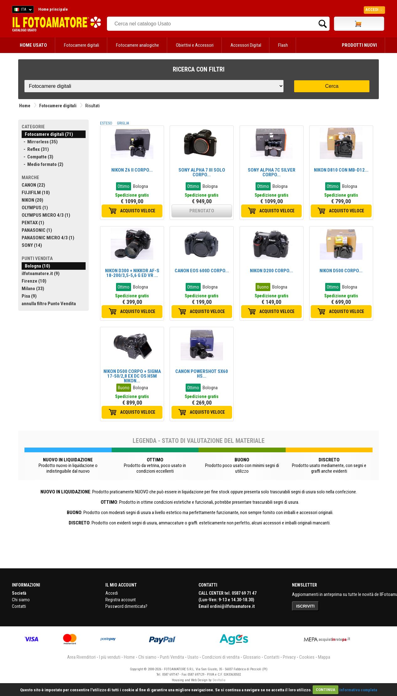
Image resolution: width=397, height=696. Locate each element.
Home (24, 105)
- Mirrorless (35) (40, 142)
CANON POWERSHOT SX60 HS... (201, 374)
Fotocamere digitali (81, 45)
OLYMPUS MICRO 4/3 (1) (46, 215)
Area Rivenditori (81, 657)
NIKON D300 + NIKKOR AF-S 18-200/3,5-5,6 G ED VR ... (132, 273)
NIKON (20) (32, 200)
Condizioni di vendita (221, 657)
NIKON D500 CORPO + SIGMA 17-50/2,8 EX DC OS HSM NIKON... (132, 376)
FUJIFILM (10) (36, 192)
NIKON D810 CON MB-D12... (341, 170)
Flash (283, 45)
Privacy (289, 657)
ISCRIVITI (305, 606)
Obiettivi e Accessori (195, 45)
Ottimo (124, 186)
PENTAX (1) (33, 223)
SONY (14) (32, 245)
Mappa (324, 657)
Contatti (19, 606)
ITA (22, 10)
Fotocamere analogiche (137, 45)
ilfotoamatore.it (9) (41, 273)
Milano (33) (33, 288)
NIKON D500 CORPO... (341, 271)
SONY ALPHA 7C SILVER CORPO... (271, 172)
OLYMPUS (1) (35, 207)
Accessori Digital (245, 45)
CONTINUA (325, 689)
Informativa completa (358, 689)
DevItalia (219, 680)
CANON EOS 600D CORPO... (202, 271)
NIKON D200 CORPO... (271, 271)
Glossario (252, 657)
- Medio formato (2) (42, 164)
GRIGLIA (123, 123)
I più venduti (109, 657)
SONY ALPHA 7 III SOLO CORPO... (201, 172)
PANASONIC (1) (37, 230)
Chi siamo (21, 599)
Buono (263, 287)
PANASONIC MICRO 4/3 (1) (48, 238)
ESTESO (106, 123)
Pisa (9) (29, 296)
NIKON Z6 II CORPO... (132, 170)
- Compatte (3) (37, 157)
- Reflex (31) (35, 149)
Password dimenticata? (126, 606)
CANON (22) (33, 185)
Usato (193, 657)
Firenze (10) (34, 281)
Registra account (120, 599)
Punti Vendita (172, 657)
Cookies (307, 657)
